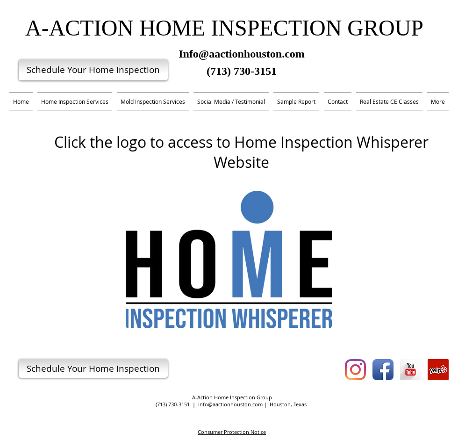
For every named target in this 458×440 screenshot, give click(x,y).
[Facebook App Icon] (383, 369)
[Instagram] (355, 369)
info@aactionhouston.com (230, 404)
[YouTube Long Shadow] (410, 369)
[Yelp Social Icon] (438, 369)
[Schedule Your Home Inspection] (93, 69)
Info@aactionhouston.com (242, 54)
